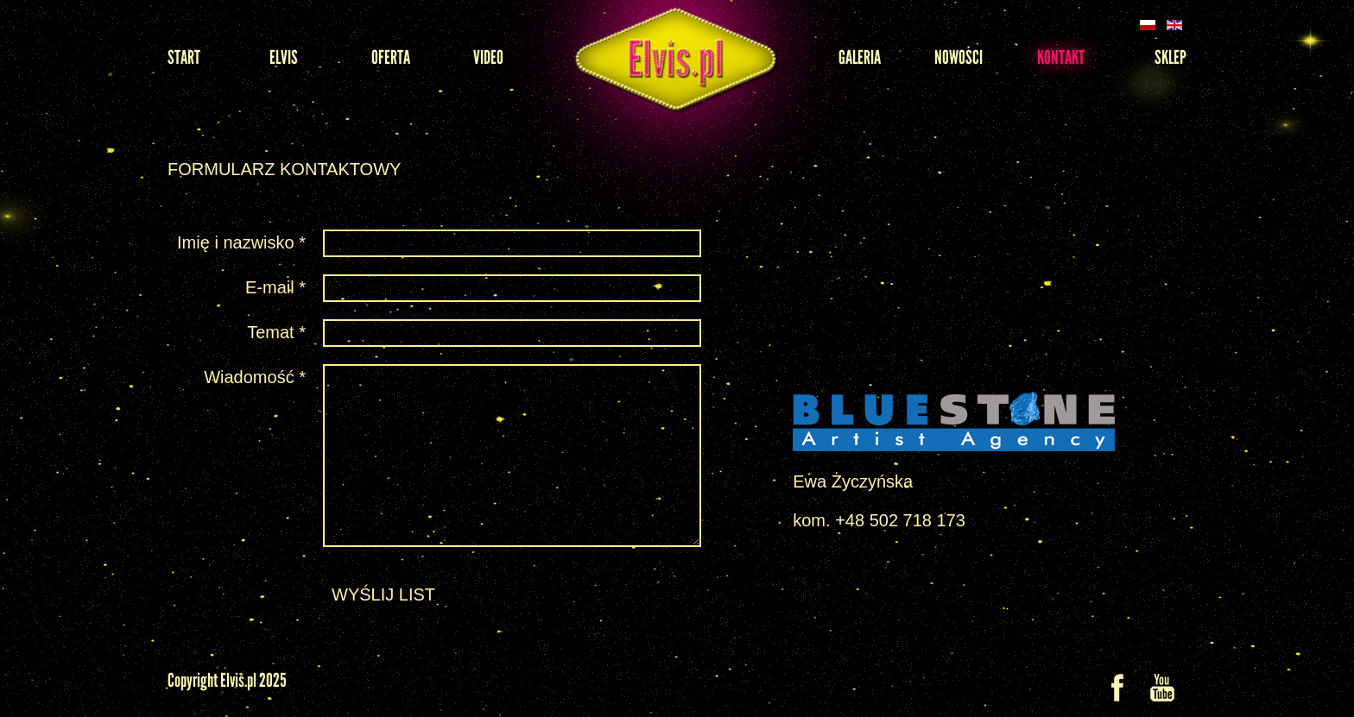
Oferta (390, 57)
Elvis (283, 57)
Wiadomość (255, 377)
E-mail (275, 287)
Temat (276, 332)
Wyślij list (383, 594)
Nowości (958, 57)
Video (488, 57)
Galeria (859, 57)
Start (184, 57)
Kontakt (1061, 57)
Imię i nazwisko (241, 242)
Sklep (1170, 57)
